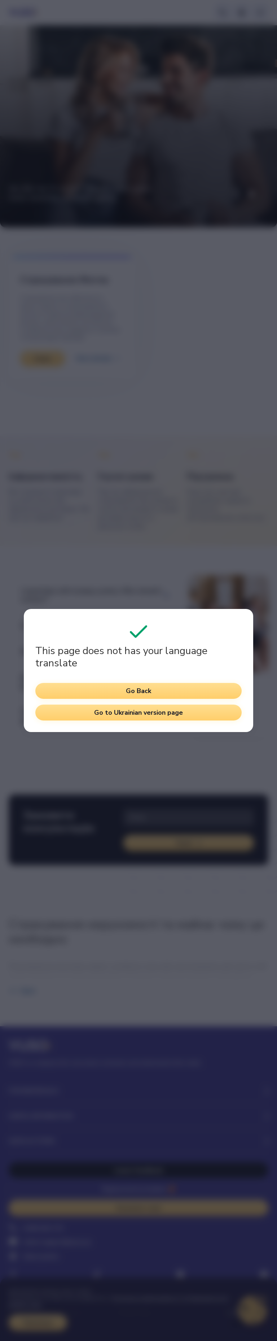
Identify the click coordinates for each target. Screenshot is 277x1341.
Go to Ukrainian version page (138, 712)
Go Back (138, 691)
